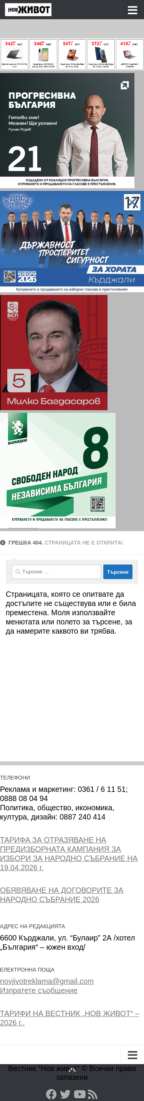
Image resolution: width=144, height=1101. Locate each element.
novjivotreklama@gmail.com (47, 981)
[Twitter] (65, 1094)
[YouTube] (79, 1094)
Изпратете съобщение (39, 990)
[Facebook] (51, 1094)
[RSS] (93, 1094)
